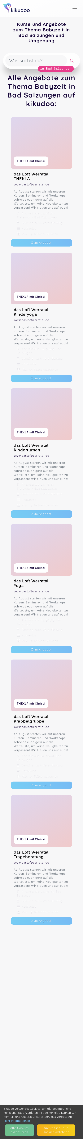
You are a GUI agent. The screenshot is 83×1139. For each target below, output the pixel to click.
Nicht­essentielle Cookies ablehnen (56, 1130)
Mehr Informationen (16, 1120)
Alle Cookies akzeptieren (19, 1130)
